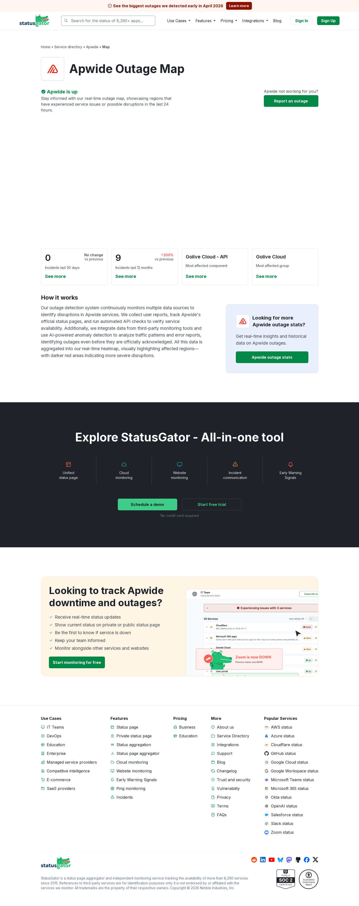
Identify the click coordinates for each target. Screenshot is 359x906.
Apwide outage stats (272, 357)
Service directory (68, 47)
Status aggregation (133, 744)
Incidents (124, 797)
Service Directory (233, 735)
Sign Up (328, 20)
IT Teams (55, 727)
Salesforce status (287, 814)
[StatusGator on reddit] (254, 860)
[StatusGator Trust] (285, 879)
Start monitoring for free (77, 662)
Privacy (224, 797)
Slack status (282, 823)
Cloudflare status (286, 744)
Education (56, 744)
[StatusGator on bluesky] (280, 860)
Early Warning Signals (136, 779)
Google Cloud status (289, 762)
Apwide (92, 47)
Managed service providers (72, 762)
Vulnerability (228, 788)
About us (225, 727)
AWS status (281, 727)
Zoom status (282, 832)
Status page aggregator (138, 753)
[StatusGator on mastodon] (289, 860)
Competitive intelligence (68, 771)
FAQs (222, 814)
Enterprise (56, 753)
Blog (277, 20)
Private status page (134, 735)
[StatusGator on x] (315, 860)
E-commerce (59, 779)
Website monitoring (134, 771)
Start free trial (212, 504)
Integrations (228, 744)
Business (187, 727)
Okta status (281, 797)
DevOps (54, 735)
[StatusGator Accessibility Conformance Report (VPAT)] (308, 879)
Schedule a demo (147, 504)
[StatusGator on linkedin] (263, 860)
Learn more (239, 6)
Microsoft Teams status (292, 779)
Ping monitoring (130, 788)
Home (45, 47)
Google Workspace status (294, 771)
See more (55, 276)
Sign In (301, 20)
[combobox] (108, 21)
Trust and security (233, 779)
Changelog (227, 771)
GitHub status (283, 753)
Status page (127, 727)
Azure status (283, 735)
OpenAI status (284, 806)
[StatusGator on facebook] (307, 860)
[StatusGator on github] (298, 860)
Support (224, 753)
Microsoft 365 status (290, 788)
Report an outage (291, 101)
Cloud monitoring (132, 762)
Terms (223, 806)
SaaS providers (61, 788)
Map (106, 47)
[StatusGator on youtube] (272, 860)
